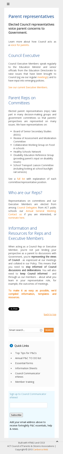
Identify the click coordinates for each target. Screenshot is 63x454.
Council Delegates (27, 207)
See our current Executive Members (27, 87)
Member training (24, 381)
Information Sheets (26, 368)
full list (21, 178)
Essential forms (24, 363)
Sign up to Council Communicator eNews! (28, 395)
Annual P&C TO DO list (28, 358)
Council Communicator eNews (27, 375)
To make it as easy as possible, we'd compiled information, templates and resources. (32, 294)
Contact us (15, 214)
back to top (50, 314)
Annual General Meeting (41, 211)
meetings (42, 77)
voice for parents (19, 45)
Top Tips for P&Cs (26, 353)
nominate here (16, 217)
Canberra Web (40, 449)
